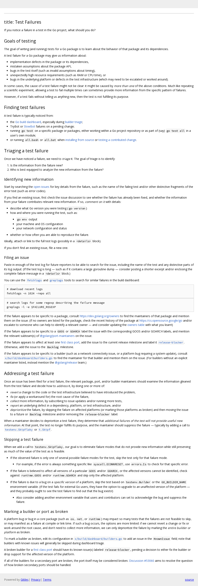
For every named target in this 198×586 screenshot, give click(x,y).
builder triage (73, 122)
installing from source (79, 140)
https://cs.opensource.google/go (160, 320)
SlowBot (29, 126)
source (189, 580)
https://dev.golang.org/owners (99, 316)
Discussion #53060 (141, 561)
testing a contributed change (117, 140)
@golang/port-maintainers (57, 336)
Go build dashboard (28, 122)
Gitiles (25, 580)
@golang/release (66, 362)
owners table (136, 325)
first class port (70, 342)
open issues (41, 187)
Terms (47, 580)
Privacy (35, 580)
